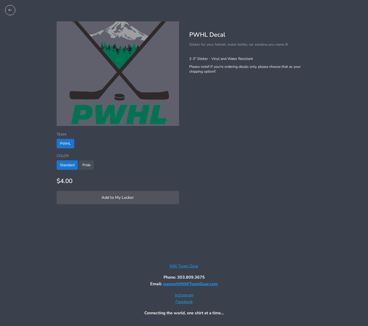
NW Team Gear (184, 266)
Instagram (184, 295)
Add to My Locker (117, 197)
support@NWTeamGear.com (190, 284)
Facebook (184, 302)
